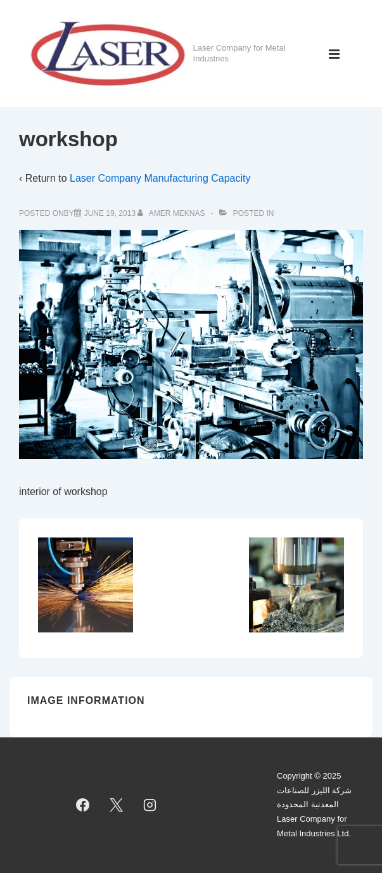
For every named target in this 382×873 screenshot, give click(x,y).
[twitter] (117, 805)
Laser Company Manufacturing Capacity (160, 178)
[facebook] (83, 805)
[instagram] (149, 805)
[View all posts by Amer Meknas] (172, 213)
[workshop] (110, 213)
